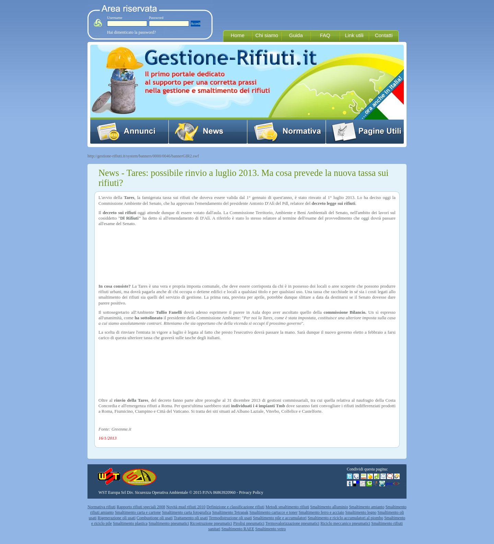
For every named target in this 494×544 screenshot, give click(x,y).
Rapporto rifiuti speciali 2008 (141, 506)
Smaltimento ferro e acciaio (321, 512)
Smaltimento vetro (270, 528)
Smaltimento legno (360, 512)
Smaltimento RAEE (237, 528)
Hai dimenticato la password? (131, 32)
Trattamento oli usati (191, 517)
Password (156, 17)
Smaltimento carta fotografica (186, 512)
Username (114, 17)
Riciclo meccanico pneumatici (345, 523)
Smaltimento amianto (366, 506)
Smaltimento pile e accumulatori (279, 517)
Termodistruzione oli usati (230, 517)
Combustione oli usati (155, 517)
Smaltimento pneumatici (169, 523)
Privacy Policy (251, 492)
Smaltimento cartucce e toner (273, 512)
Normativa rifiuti (101, 506)
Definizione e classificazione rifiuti (235, 506)
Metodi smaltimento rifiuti (287, 506)
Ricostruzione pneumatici (211, 523)
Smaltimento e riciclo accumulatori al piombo (345, 517)
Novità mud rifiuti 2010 (185, 506)
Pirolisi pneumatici (248, 523)
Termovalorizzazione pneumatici (292, 523)
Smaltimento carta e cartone (138, 512)
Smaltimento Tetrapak (230, 512)
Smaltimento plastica (130, 523)
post (393, 483)
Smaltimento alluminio (329, 506)
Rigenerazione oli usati (116, 517)
